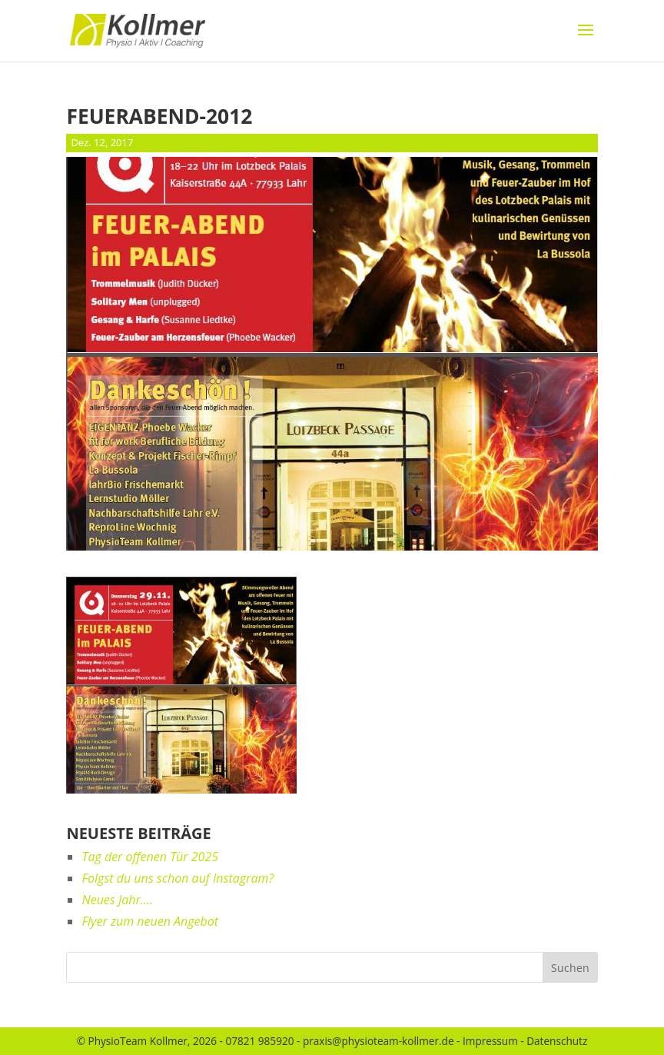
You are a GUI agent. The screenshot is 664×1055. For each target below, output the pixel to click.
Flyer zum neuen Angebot (149, 921)
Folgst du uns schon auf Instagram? (177, 878)
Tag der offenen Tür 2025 (149, 856)
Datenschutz (556, 1040)
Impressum (490, 1040)
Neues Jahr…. (116, 899)
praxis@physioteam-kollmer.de (378, 1040)
